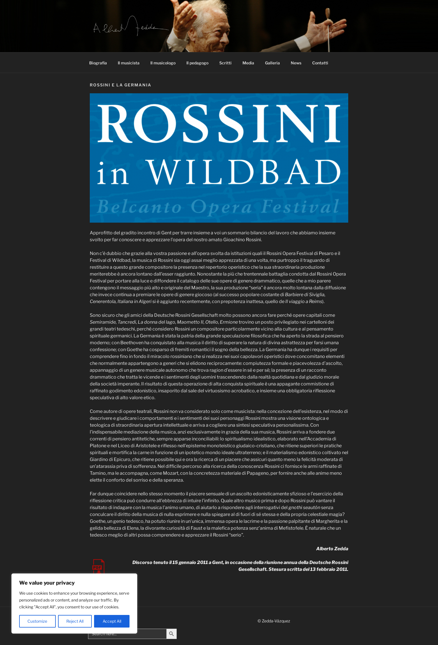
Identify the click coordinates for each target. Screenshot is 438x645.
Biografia (98, 62)
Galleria (272, 62)
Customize (37, 621)
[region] (74, 603)
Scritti (225, 62)
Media (248, 62)
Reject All (74, 621)
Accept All (112, 621)
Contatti (320, 62)
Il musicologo (163, 62)
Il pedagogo (197, 62)
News (296, 62)
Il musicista (129, 62)
